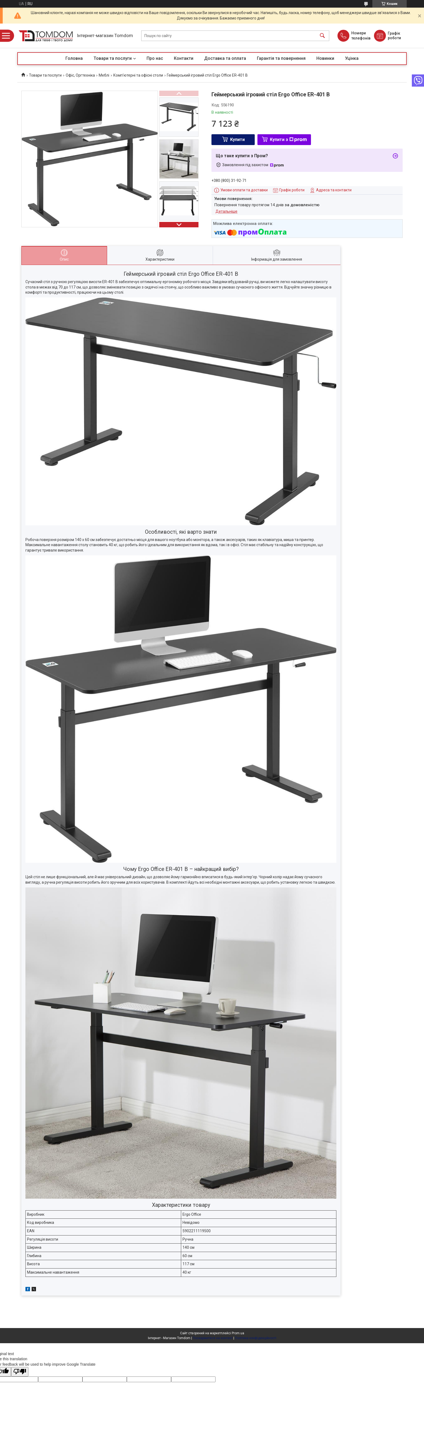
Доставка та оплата (225, 58)
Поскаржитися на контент (213, 1338)
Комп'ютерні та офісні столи (138, 75)
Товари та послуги (113, 58)
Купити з (288, 139)
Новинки (325, 58)
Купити (237, 139)
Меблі (104, 75)
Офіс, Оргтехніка (80, 75)
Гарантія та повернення (281, 58)
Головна (74, 58)
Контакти (183, 58)
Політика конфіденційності (255, 1338)
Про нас (155, 58)
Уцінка (352, 58)
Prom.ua (238, 1333)
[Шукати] (322, 36)
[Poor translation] (19, 1371)
